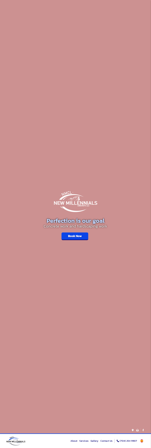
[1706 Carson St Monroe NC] (133, 430)
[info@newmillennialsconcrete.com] (137, 430)
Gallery (95, 441)
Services (84, 441)
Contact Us (106, 441)
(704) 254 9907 (127, 441)
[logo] (15, 441)
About (73, 441)
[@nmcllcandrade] (143, 430)
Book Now (75, 236)
